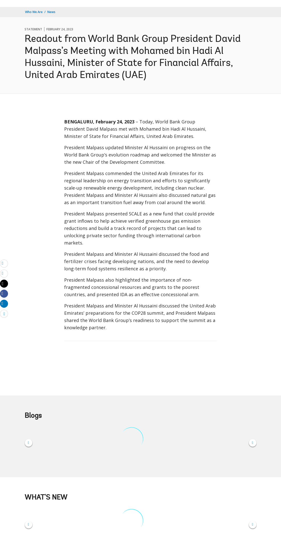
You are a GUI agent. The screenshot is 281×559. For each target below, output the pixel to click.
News (51, 12)
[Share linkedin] (4, 303)
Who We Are (34, 12)
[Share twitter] (4, 283)
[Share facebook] (4, 293)
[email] (4, 263)
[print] (4, 273)
